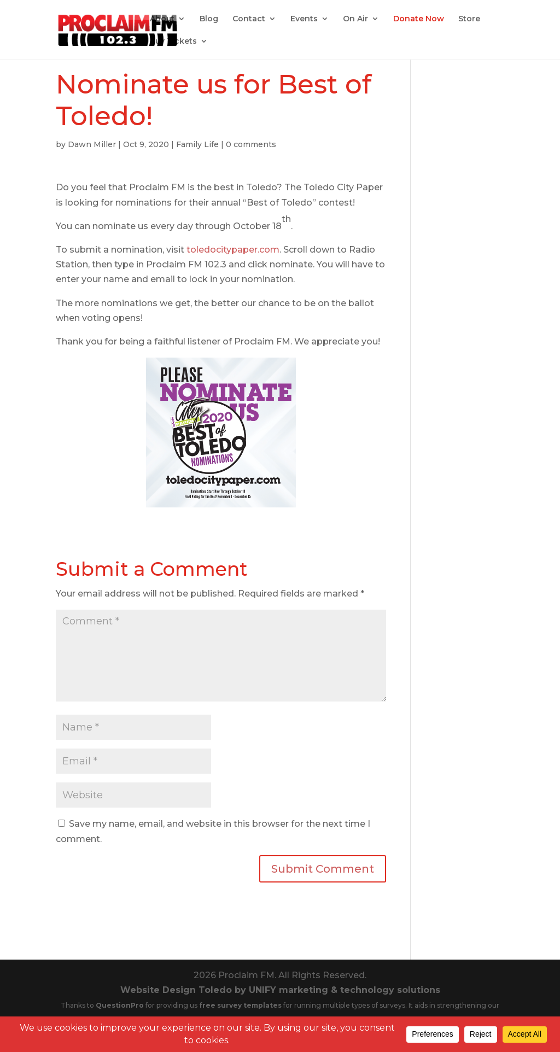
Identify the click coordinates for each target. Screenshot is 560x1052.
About (162, 19)
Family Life (197, 144)
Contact (248, 19)
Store (469, 19)
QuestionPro (120, 1005)
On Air (355, 19)
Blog (209, 19)
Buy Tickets (173, 41)
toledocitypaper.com (232, 249)
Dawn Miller (92, 144)
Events (304, 19)
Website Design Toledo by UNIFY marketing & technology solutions (280, 990)
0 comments (251, 144)
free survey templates (241, 1005)
